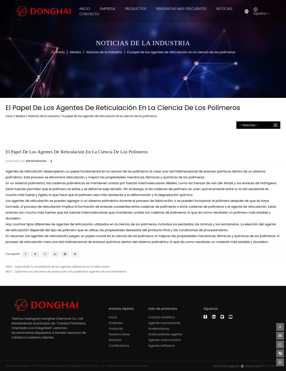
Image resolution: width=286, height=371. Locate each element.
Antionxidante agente (165, 334)
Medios (75, 52)
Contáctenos (119, 345)
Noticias (224, 8)
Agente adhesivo (161, 345)
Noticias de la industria (104, 52)
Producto (116, 328)
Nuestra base (119, 334)
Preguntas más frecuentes (181, 8)
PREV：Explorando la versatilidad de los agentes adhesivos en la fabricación (58, 267)
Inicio (84, 8)
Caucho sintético (161, 317)
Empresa (107, 8)
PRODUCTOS (135, 8)
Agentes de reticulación (25, 171)
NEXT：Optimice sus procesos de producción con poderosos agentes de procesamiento (66, 272)
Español (261, 13)
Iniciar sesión (272, 366)
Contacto (89, 14)
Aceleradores (158, 328)
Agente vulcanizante (164, 323)
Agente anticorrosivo (164, 340)
